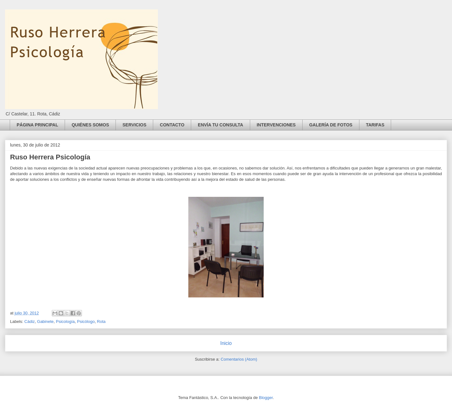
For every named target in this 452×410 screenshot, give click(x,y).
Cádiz (29, 321)
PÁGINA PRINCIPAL (37, 124)
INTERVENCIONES (276, 124)
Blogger (266, 397)
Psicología (65, 321)
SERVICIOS (134, 124)
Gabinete (45, 321)
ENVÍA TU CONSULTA (220, 124)
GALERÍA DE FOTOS (330, 124)
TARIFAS (375, 124)
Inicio (226, 343)
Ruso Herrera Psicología (50, 157)
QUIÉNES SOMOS (90, 124)
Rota (101, 321)
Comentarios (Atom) (239, 359)
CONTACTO (172, 124)
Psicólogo (85, 321)
